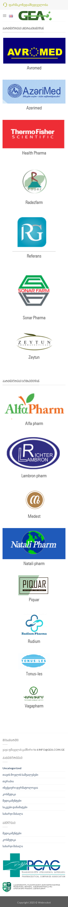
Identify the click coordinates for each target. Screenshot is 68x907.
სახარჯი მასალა (13, 813)
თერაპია (8, 781)
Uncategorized (12, 768)
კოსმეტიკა (9, 794)
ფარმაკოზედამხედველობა (28, 5)
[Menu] (5, 15)
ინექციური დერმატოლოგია (20, 787)
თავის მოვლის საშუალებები (20, 774)
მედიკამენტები (12, 800)
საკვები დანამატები (15, 807)
